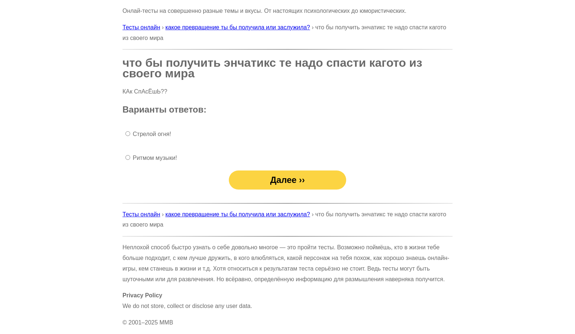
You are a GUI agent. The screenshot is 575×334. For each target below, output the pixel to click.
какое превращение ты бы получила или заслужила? (237, 27)
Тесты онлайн (141, 27)
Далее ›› (287, 180)
